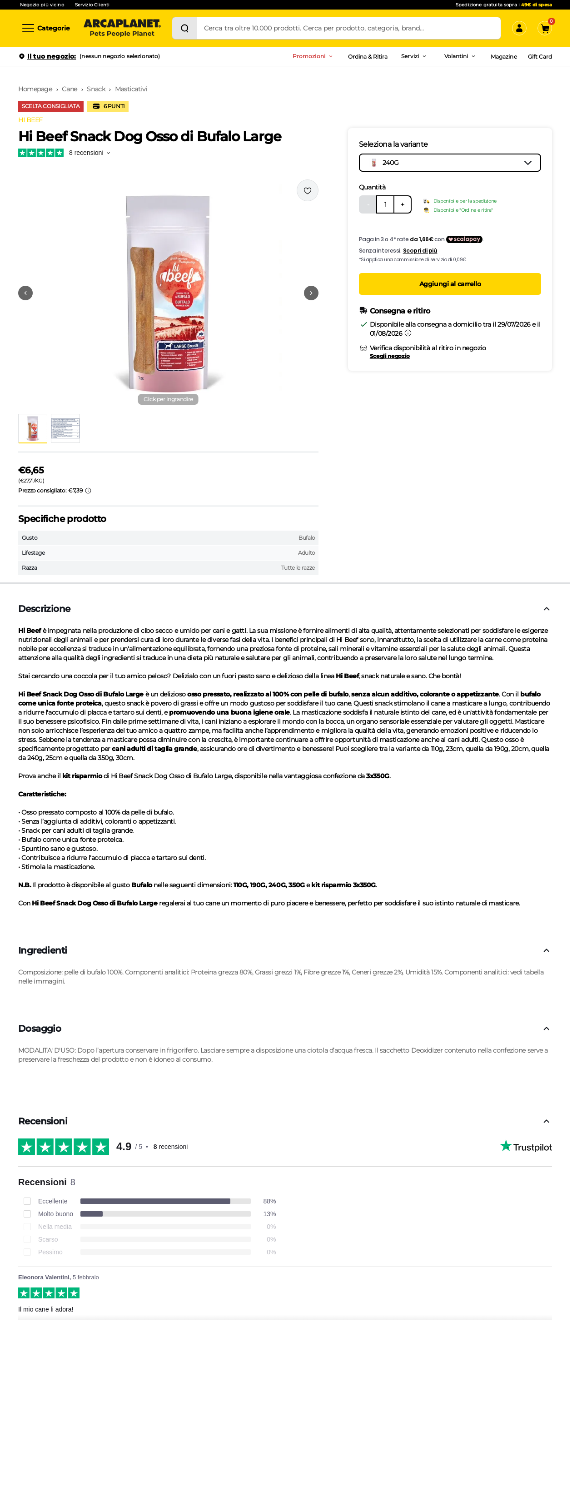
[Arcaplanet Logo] (122, 28)
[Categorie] (45, 28)
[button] (168, 293)
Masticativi (131, 89)
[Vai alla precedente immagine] (25, 293)
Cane (69, 89)
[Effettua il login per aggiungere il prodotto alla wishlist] (307, 190)
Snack (96, 89)
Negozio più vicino (42, 5)
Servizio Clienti (92, 5)
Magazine (504, 56)
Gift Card (540, 56)
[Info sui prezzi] (88, 490)
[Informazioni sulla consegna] (408, 333)
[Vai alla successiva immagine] (311, 293)
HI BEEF (30, 120)
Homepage (35, 89)
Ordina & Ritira (368, 56)
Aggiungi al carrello (450, 284)
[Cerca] (184, 28)
